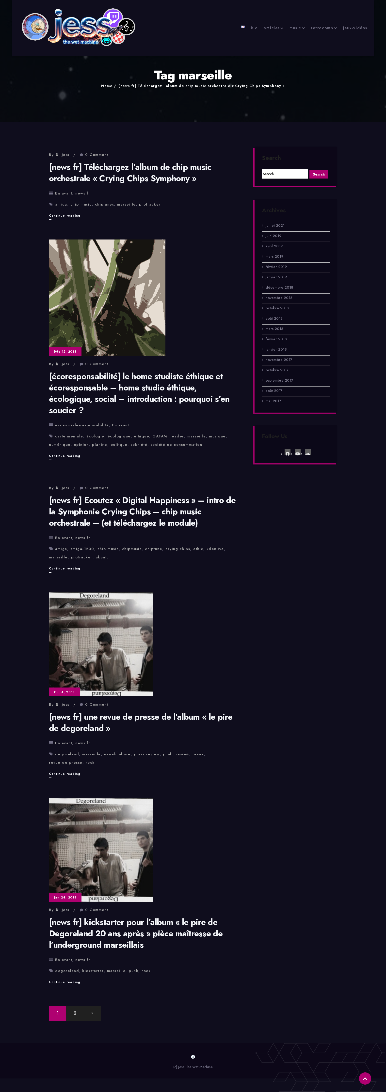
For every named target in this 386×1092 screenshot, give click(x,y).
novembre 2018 (279, 301)
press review (147, 754)
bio (254, 28)
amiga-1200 (82, 549)
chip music (81, 204)
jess (65, 154)
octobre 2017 (277, 374)
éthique (141, 436)
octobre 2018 (277, 312)
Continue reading (64, 215)
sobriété (139, 444)
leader (177, 436)
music (295, 28)
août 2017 (274, 394)
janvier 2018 (276, 353)
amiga (61, 204)
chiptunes (104, 204)
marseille (126, 204)
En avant (63, 193)
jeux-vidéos (355, 28)
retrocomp (322, 28)
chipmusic (132, 549)
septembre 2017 (279, 384)
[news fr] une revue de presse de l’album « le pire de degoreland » (140, 722)
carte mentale (69, 436)
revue (198, 754)
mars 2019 (274, 260)
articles (272, 28)
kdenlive (215, 549)
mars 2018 (274, 332)
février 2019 (276, 270)
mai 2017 (273, 405)
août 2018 (274, 322)
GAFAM (159, 436)
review (182, 754)
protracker (150, 204)
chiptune (153, 549)
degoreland (67, 754)
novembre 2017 (279, 363)
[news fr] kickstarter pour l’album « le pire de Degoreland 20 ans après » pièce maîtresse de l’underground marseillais (136, 933)
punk (168, 754)
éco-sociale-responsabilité (82, 425)
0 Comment (96, 154)
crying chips (177, 549)
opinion (81, 444)
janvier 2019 (276, 281)
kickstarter (93, 970)
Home (107, 85)
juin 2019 (273, 239)
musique (217, 436)
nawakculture (117, 754)
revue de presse (65, 762)
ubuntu (102, 557)
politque (119, 444)
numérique (60, 444)
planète (99, 444)
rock (90, 762)
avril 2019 (274, 250)
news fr (82, 193)
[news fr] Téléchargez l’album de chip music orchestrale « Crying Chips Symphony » (202, 85)
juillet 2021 (275, 229)
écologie (95, 436)
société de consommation (176, 444)
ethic (198, 549)
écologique (119, 436)
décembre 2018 (279, 291)
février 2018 (276, 343)
